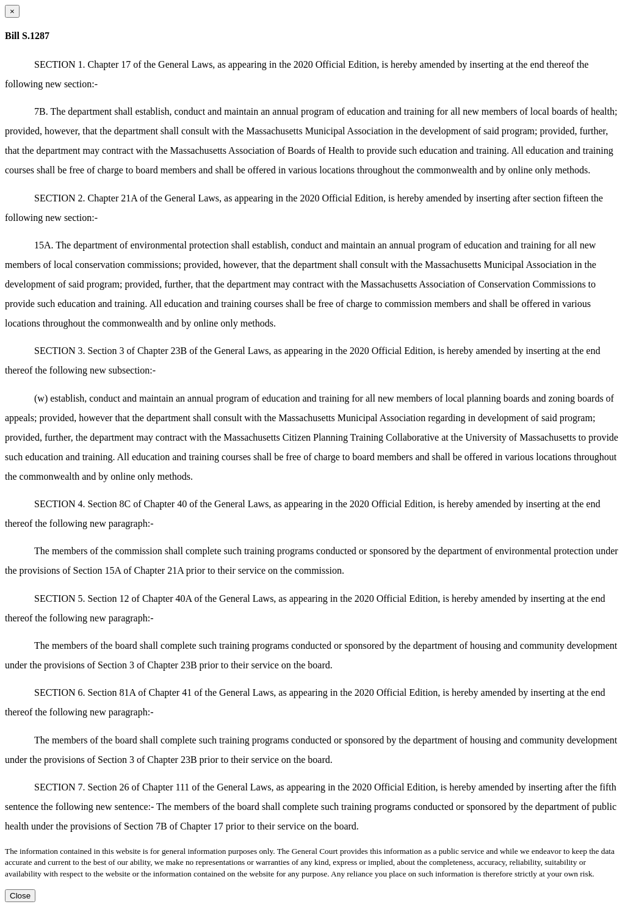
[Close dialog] (12, 11)
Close (20, 895)
